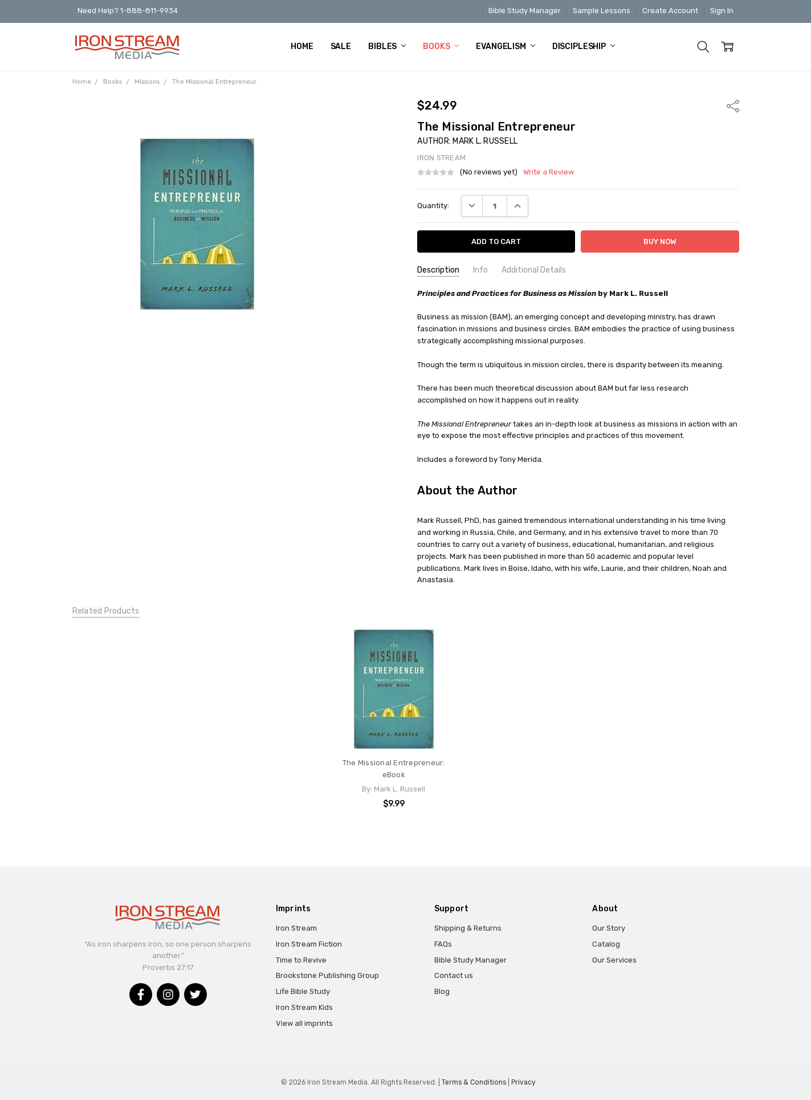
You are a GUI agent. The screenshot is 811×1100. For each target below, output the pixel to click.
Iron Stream (296, 928)
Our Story (608, 928)
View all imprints (304, 1023)
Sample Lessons (601, 10)
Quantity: (433, 205)
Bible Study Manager (524, 10)
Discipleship (583, 46)
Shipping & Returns (468, 928)
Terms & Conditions (474, 1082)
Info (480, 270)
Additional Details (534, 270)
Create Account (670, 10)
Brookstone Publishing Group (327, 975)
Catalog (606, 944)
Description (438, 270)
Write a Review (548, 172)
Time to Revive (301, 960)
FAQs (443, 944)
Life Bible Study (303, 991)
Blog (442, 991)
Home (302, 46)
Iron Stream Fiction (309, 944)
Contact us (453, 975)
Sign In (721, 10)
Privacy (523, 1082)
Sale (341, 46)
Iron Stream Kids (304, 1007)
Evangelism (505, 46)
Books (441, 46)
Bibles (387, 46)
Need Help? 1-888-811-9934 (128, 10)
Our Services (614, 960)
